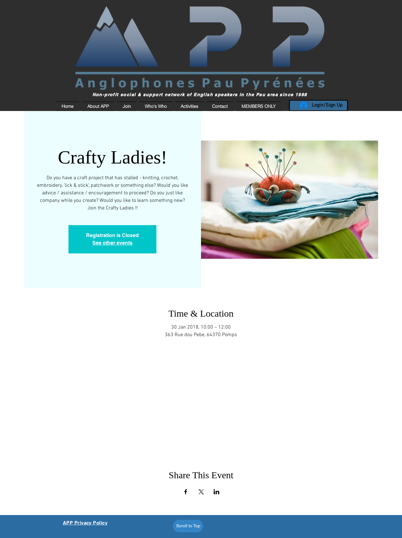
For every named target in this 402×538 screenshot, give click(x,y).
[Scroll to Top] (188, 526)
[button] (258, 106)
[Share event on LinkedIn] (217, 491)
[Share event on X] (201, 491)
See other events (112, 243)
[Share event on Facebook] (186, 491)
